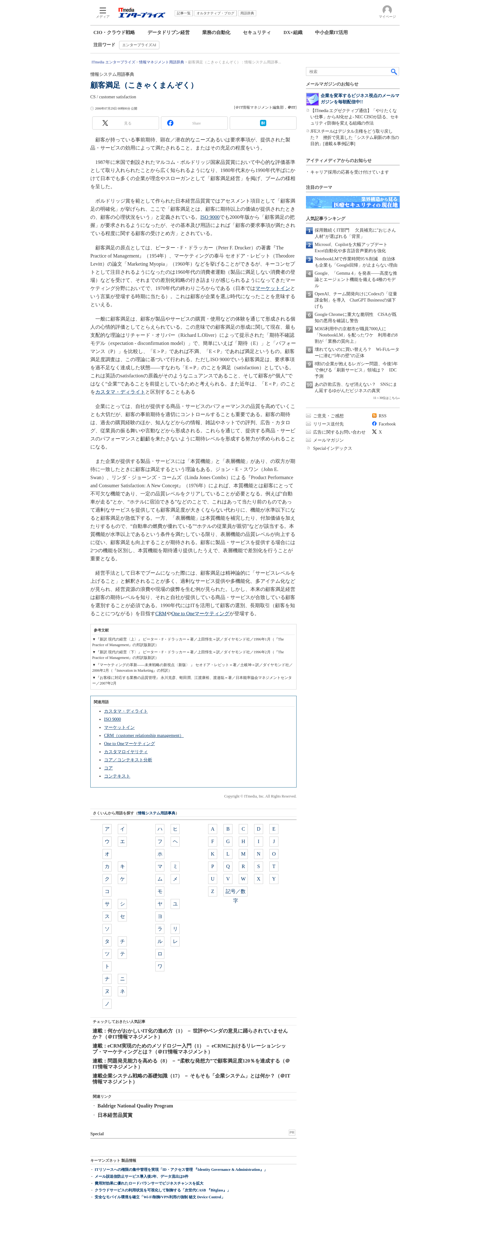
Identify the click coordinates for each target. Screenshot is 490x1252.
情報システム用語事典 (156, 813)
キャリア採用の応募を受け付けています (349, 172)
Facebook (387, 424)
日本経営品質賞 (115, 1115)
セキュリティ (257, 32)
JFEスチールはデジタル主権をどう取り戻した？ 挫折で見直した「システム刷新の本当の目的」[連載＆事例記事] (354, 137)
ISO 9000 (210, 217)
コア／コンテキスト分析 (128, 760)
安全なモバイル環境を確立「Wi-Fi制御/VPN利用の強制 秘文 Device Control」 (160, 1197)
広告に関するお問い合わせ (339, 432)
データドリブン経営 (169, 32)
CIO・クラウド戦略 (114, 32)
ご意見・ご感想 (328, 416)
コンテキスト (117, 776)
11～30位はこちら (385, 398)
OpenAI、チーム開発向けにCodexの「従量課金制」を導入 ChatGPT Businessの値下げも (356, 300)
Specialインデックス (332, 448)
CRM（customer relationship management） (144, 735)
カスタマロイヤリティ (126, 751)
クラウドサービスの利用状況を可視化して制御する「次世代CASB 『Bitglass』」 (163, 1190)
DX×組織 (292, 32)
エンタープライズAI (139, 45)
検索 (394, 71)
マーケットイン (272, 288)
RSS (383, 416)
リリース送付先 (328, 424)
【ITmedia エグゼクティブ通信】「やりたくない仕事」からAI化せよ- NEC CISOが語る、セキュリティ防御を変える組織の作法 (354, 116)
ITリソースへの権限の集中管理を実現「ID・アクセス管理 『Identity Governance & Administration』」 (181, 1169)
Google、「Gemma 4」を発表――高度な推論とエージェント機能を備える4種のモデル (356, 279)
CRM (161, 613)
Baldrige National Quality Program (135, 1105)
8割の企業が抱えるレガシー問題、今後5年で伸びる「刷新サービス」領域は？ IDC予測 (356, 370)
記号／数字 (236, 892)
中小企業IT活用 (331, 32)
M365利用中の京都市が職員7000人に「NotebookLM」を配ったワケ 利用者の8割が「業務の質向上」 (356, 335)
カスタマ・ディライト (120, 392)
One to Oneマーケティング (201, 613)
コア (108, 768)
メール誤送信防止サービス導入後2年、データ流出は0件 (141, 1176)
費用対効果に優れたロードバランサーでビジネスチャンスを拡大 (149, 1183)
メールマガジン (328, 440)
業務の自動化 (216, 32)
